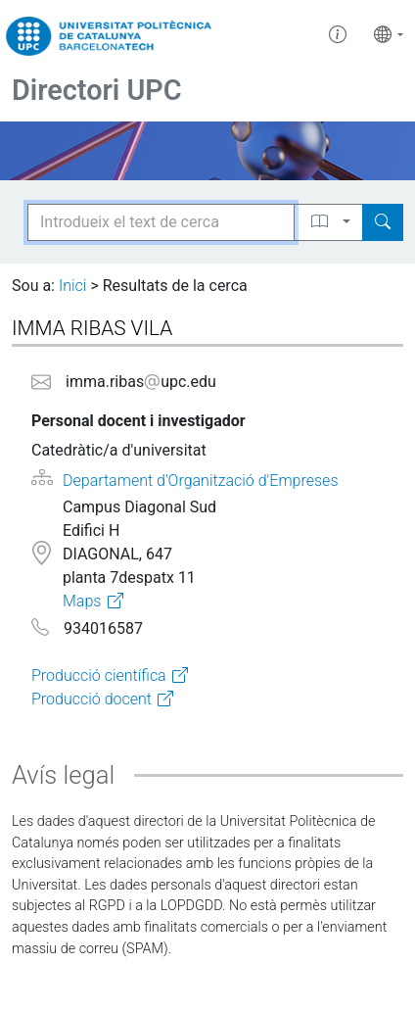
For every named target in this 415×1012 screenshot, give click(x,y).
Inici (72, 285)
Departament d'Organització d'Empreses (200, 480)
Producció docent (91, 699)
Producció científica (98, 675)
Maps (82, 601)
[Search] (382, 222)
